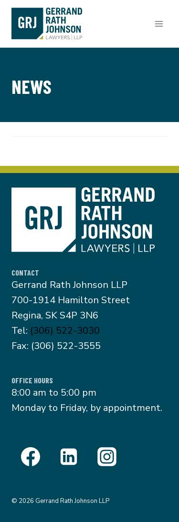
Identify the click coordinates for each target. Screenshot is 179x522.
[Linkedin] (69, 457)
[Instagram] (107, 457)
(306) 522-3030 (65, 330)
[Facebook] (30, 457)
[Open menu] (159, 23)
